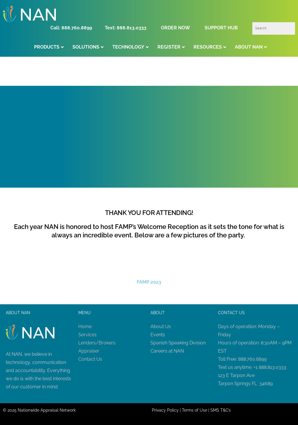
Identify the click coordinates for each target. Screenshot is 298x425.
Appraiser (88, 351)
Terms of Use (194, 410)
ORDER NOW (175, 28)
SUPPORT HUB (221, 28)
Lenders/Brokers (97, 343)
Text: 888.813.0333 (125, 28)
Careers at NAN (167, 351)
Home (85, 326)
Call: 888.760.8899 (72, 28)
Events (157, 334)
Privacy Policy (165, 410)
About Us (160, 326)
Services (87, 334)
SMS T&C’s (220, 410)
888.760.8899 (252, 359)
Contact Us (90, 359)
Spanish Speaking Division (178, 343)
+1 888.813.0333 (269, 367)
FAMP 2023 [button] (149, 282)
